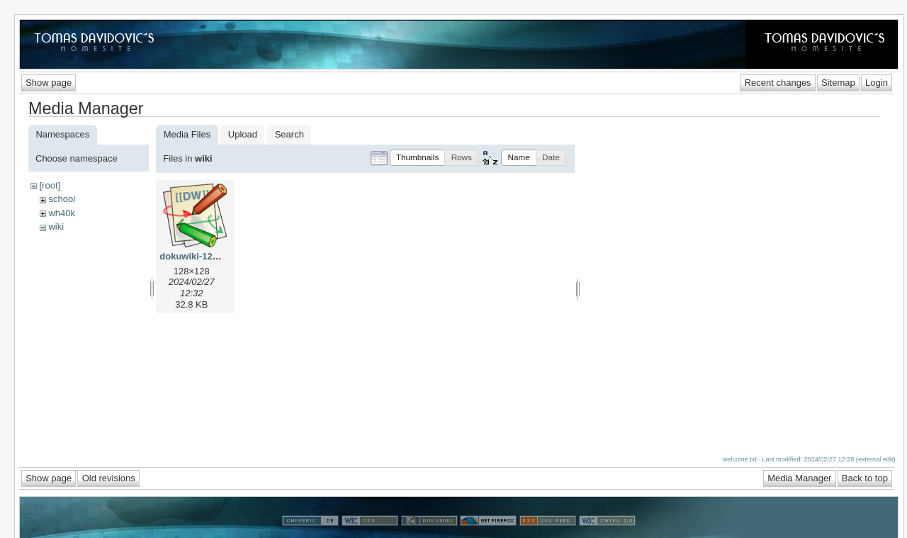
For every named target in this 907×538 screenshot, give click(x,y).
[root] (49, 185)
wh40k (61, 213)
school (61, 199)
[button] (418, 158)
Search (289, 134)
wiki (56, 226)
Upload (242, 134)
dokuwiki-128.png (198, 256)
